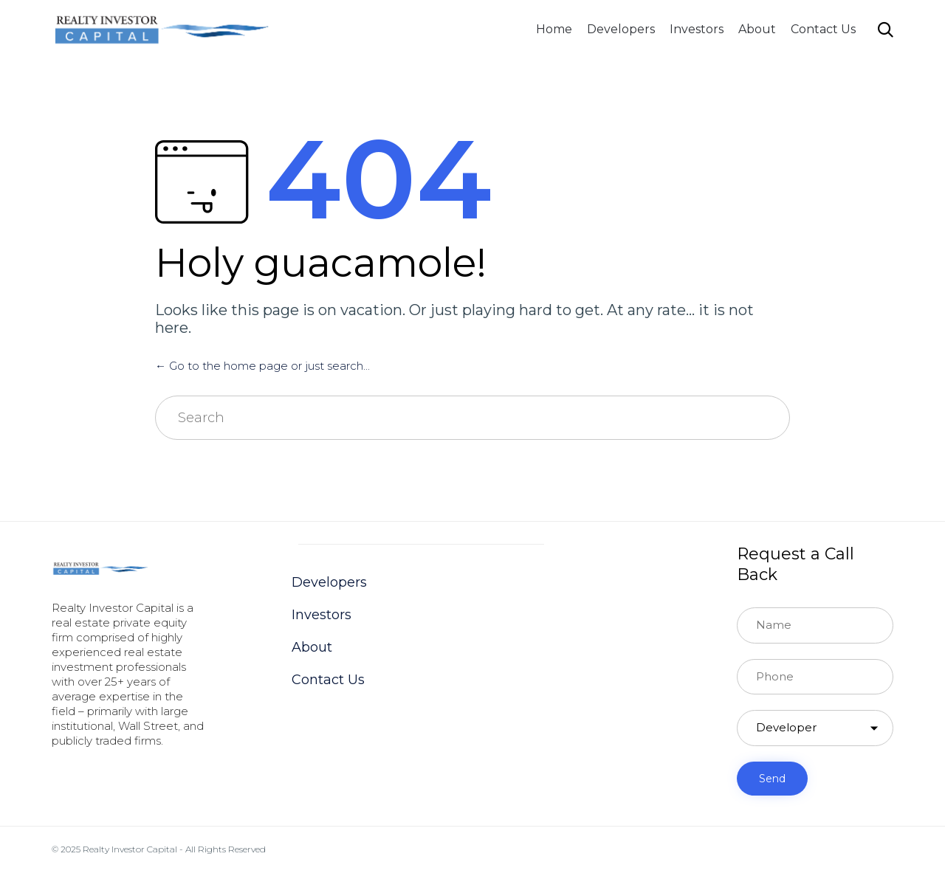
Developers (621, 29)
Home (554, 29)
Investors (697, 29)
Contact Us (823, 29)
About (757, 29)
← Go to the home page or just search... (262, 366)
